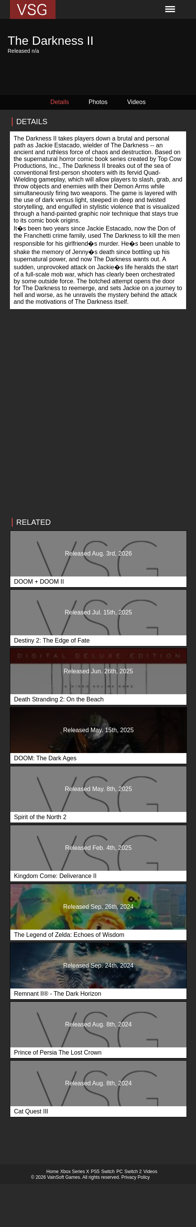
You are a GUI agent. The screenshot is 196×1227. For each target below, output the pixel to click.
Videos (136, 102)
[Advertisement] (98, 441)
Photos (98, 102)
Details (59, 102)
